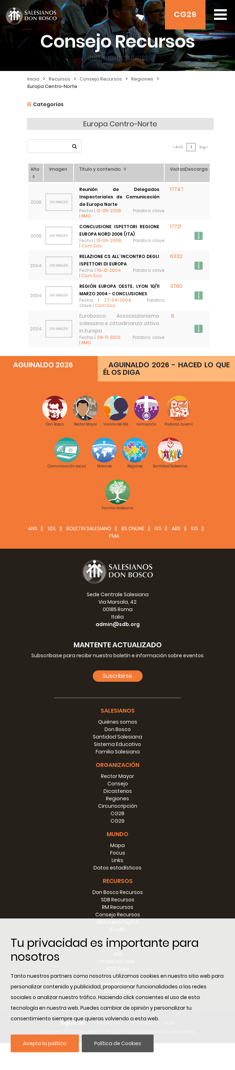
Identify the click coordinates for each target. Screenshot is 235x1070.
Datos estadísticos (117, 894)
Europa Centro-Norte (52, 86)
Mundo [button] (117, 861)
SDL (52, 555)
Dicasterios (117, 818)
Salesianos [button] (118, 738)
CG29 (185, 14)
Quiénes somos (117, 748)
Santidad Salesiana (117, 763)
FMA (114, 562)
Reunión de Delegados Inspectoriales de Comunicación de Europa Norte (120, 186)
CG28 (117, 840)
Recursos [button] (118, 908)
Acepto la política (44, 1043)
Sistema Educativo (117, 771)
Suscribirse (117, 703)
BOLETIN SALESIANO (88, 555)
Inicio (33, 79)
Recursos (59, 79)
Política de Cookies (117, 1043)
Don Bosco (118, 756)
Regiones (142, 79)
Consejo (117, 810)
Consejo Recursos (101, 79)
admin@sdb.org (118, 651)
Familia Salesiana (118, 778)
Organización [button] (117, 792)
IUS (194, 555)
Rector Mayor (117, 803)
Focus (117, 879)
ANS (32, 555)
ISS (158, 555)
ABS (176, 555)
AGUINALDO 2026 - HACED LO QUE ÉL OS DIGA (166, 395)
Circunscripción (117, 832)
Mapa (117, 872)
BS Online (133, 555)
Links (117, 887)
